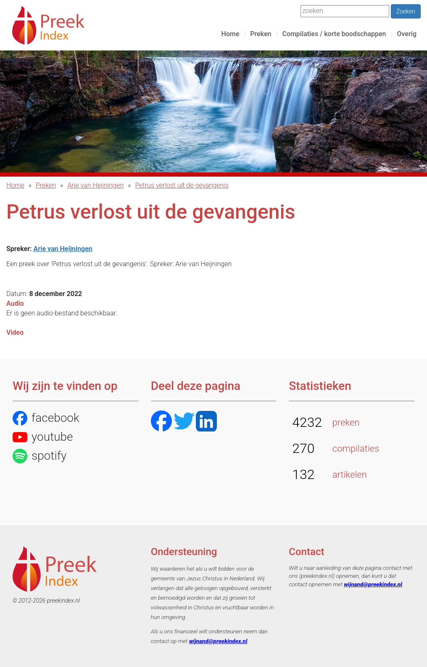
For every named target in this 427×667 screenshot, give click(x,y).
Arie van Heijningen (95, 185)
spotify (39, 456)
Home (230, 34)
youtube (43, 437)
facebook (46, 418)
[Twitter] (184, 422)
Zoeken (405, 11)
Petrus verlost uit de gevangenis (182, 185)
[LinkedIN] (206, 422)
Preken (260, 34)
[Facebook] (161, 422)
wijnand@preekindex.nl (218, 641)
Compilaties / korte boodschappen (334, 34)
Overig (406, 34)
